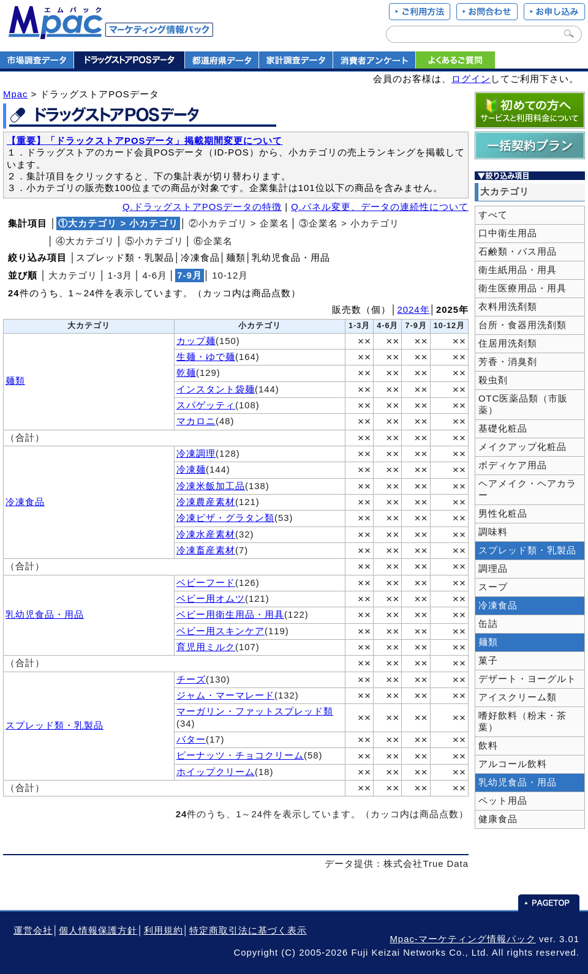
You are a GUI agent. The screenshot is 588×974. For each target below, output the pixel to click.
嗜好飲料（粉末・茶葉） (522, 721)
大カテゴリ (72, 275)
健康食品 (498, 819)
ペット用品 (502, 801)
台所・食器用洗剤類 (522, 325)
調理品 (493, 569)
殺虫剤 (493, 380)
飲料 (488, 746)
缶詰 (488, 624)
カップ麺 (196, 341)
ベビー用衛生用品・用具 (230, 615)
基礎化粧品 (502, 428)
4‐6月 (155, 275)
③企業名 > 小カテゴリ (349, 223)
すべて (493, 215)
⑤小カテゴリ (154, 241)
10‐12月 (230, 275)
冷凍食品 (25, 502)
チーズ (191, 679)
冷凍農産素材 (205, 502)
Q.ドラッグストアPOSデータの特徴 (202, 207)
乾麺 (186, 373)
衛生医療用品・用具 (522, 288)
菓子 (488, 660)
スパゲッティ (205, 405)
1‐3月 (120, 275)
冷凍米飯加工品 (210, 486)
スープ (493, 587)
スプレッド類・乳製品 (55, 725)
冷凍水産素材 (205, 534)
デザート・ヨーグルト (527, 679)
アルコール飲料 (512, 764)
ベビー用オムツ (210, 599)
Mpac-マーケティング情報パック (462, 939)
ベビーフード (205, 583)
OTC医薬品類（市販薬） (523, 404)
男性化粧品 (502, 514)
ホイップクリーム (215, 772)
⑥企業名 (213, 241)
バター (191, 739)
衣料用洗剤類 (507, 307)
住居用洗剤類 (507, 343)
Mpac (15, 94)
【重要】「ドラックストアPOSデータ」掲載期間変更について (144, 141)
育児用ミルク (205, 647)
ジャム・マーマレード (225, 695)
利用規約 (163, 930)
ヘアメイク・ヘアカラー (527, 489)
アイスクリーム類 (517, 697)
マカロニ (196, 421)
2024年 (414, 310)
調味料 (493, 532)
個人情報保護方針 (98, 930)
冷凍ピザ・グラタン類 (225, 518)
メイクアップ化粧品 (522, 447)
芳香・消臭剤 (507, 362)
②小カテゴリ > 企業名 (239, 223)
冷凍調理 (196, 454)
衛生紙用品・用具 (517, 270)
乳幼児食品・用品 (45, 615)
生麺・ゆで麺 (205, 357)
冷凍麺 (191, 469)
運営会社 (33, 930)
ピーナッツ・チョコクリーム (240, 755)
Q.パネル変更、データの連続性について (380, 207)
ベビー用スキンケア (220, 631)
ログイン (471, 79)
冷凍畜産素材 (205, 550)
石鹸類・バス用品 (517, 252)
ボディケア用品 (512, 465)
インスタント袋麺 (215, 389)
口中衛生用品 (507, 233)
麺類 (15, 381)
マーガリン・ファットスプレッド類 (254, 711)
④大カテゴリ (85, 241)
